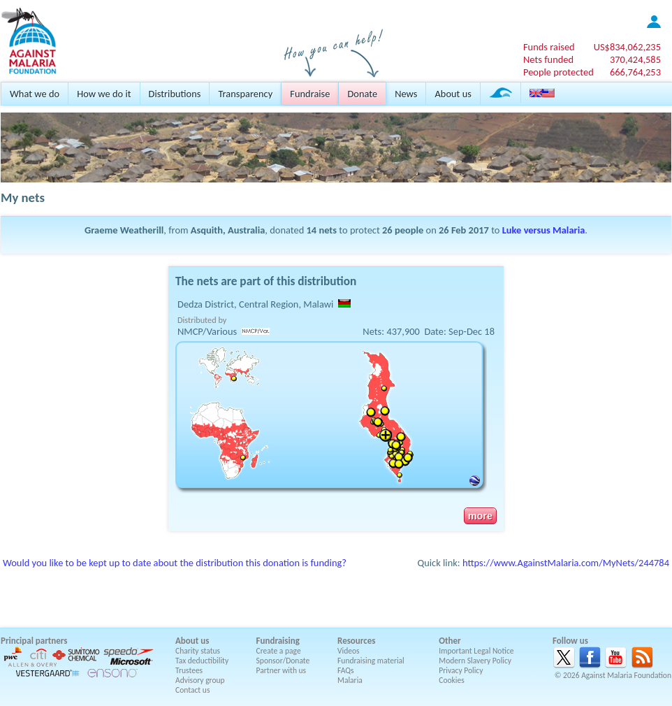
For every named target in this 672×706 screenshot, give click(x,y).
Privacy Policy (461, 670)
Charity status (197, 651)
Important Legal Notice (476, 651)
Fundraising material (370, 660)
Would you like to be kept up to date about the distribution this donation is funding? (174, 562)
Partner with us (281, 670)
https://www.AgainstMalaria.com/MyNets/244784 (565, 562)
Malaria (350, 680)
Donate (362, 93)
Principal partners (34, 640)
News (406, 93)
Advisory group (200, 680)
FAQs (345, 670)
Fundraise (310, 93)
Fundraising (278, 640)
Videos (348, 651)
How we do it (104, 93)
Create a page (278, 651)
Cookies (452, 680)
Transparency (245, 93)
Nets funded (548, 59)
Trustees (189, 670)
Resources (356, 640)
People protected (558, 72)
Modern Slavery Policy (475, 660)
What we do (34, 93)
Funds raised (549, 47)
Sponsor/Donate (283, 660)
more (480, 515)
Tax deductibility (201, 660)
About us (452, 93)
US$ (627, 47)
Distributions (175, 93)
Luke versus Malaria (543, 230)
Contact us (192, 690)
